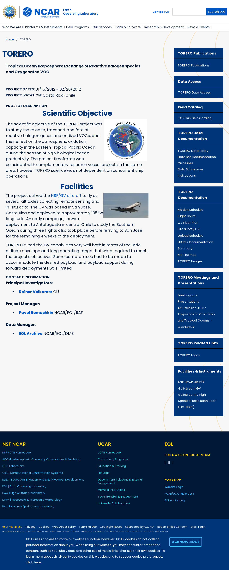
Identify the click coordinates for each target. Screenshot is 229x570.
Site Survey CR (188, 229)
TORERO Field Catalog (194, 118)
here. (38, 562)
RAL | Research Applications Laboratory (28, 506)
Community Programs (113, 459)
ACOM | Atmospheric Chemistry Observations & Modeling (41, 459)
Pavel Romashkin (36, 312)
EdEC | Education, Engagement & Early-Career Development (43, 480)
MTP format (187, 255)
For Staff (103, 473)
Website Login (174, 487)
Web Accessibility (64, 527)
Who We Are (11, 27)
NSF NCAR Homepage (16, 452)
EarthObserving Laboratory (81, 12)
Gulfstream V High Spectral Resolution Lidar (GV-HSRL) (197, 400)
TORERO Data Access (194, 92)
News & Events (198, 27)
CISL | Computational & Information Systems (32, 473)
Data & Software (128, 27)
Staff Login (198, 527)
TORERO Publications (193, 65)
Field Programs (77, 27)
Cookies (44, 527)
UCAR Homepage (109, 452)
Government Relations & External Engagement (120, 481)
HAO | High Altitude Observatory (23, 493)
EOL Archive (30, 333)
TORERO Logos (189, 355)
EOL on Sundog (175, 500)
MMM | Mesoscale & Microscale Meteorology (32, 500)
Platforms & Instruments (44, 27)
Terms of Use (88, 527)
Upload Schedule (190, 235)
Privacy (30, 527)
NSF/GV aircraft (66, 195)
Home (10, 39)
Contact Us (161, 12)
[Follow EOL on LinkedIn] (172, 462)
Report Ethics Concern (172, 527)
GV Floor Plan (188, 222)
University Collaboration (114, 503)
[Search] (189, 11)
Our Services (102, 27)
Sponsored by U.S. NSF (139, 527)
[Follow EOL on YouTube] (169, 462)
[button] (23, 27)
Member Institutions (111, 490)
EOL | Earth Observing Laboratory (24, 486)
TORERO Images (190, 261)
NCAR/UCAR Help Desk (179, 494)
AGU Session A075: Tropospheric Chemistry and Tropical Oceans (196, 314)
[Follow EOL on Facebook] (166, 462)
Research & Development (164, 27)
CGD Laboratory (13, 466)
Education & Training (112, 466)
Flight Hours (187, 216)
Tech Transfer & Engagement (118, 497)
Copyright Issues (111, 527)
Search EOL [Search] (216, 11)
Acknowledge (186, 541)
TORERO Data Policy (193, 151)
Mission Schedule (190, 210)
